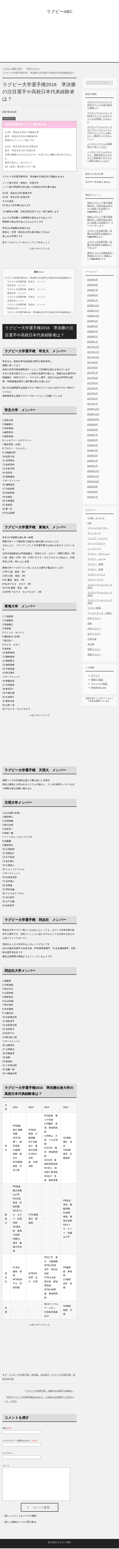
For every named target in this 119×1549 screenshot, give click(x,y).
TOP (12, 69)
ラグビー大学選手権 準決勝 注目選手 (29, 1375)
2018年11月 (93, 311)
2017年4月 (92, 389)
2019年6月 (92, 296)
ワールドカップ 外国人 (99, 614)
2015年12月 (93, 472)
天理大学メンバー (15, 301)
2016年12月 (93, 410)
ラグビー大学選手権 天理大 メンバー (26, 297)
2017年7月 (92, 373)
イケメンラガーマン (97, 529)
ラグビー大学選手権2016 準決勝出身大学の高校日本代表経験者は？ (40, 313)
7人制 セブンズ (95, 519)
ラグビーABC (59, 12)
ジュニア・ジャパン (97, 539)
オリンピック (94, 534)
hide (41, 273)
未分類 (90, 645)
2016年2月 (92, 461)
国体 (89, 624)
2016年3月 (92, 456)
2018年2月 (92, 337)
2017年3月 (92, 394)
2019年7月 (92, 291)
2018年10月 (93, 317)
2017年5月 (92, 384)
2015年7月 (92, 498)
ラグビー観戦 (94, 609)
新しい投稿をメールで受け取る (20, 1522)
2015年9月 (92, 487)
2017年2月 (92, 399)
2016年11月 (93, 415)
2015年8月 (92, 492)
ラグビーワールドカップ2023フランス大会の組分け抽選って (100, 106)
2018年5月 (92, 322)
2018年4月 (92, 327)
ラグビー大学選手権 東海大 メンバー (26, 290)
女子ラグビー (94, 634)
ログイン (95, 676)
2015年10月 (93, 482)
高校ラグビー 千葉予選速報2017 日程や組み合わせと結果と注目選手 (100, 206)
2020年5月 (92, 280)
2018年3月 (92, 332)
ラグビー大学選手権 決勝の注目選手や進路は (49, 1391)
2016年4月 (92, 451)
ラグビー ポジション (98, 554)
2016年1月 (92, 467)
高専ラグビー (94, 650)
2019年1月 (92, 301)
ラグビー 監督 (95, 570)
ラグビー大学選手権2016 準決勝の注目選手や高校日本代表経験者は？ (38, 278)
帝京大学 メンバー (16, 286)
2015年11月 (93, 477)
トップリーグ (94, 549)
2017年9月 (92, 363)
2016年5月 (92, 446)
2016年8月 (92, 430)
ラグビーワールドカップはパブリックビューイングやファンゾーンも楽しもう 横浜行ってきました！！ (99, 134)
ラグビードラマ (95, 580)
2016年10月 (93, 420)
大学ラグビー (9, 119)
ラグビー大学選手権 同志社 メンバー (26, 305)
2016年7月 (92, 436)
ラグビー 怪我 (95, 565)
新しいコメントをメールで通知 (20, 1516)
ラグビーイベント (96, 575)
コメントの (99, 684)
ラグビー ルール (96, 560)
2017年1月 (92, 404)
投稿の (97, 680)
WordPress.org (98, 688)
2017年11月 (93, 353)
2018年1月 (92, 342)
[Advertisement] (59, 41)
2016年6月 (92, 441)
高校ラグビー (94, 655)
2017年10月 (93, 358)
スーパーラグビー (96, 544)
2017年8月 (92, 368)
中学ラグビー (94, 619)
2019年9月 (92, 285)
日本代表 (91, 640)
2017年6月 (92, 379)
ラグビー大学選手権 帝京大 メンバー (26, 282)
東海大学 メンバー (16, 294)
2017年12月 (93, 348)
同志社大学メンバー (16, 309)
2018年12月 (93, 306)
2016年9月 (92, 425)
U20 (89, 524)
